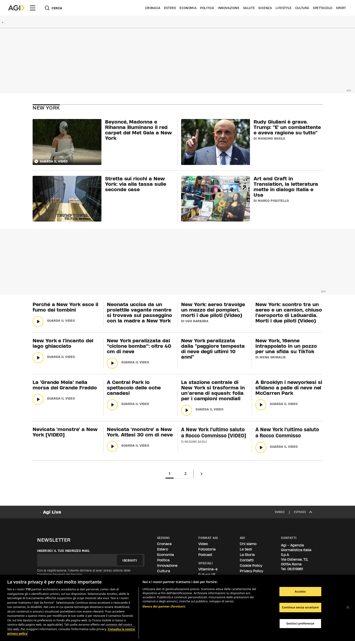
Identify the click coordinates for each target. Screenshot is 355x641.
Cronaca (153, 8)
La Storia (247, 555)
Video (203, 544)
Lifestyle (283, 8)
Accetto (300, 591)
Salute (249, 8)
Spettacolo (322, 8)
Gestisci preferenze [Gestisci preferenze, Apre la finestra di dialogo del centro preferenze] (300, 623)
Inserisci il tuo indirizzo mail (63, 550)
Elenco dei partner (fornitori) (163, 606)
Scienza (265, 8)
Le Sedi (246, 549)
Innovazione (229, 8)
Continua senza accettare (300, 607)
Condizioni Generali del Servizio (59, 574)
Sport (341, 8)
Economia (188, 8)
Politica (207, 8)
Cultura (302, 8)
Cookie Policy (251, 565)
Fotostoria (207, 549)
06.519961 (295, 569)
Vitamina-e (208, 569)
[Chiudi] (348, 607)
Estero (170, 8)
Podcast (205, 555)
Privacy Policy (251, 571)
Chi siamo (248, 544)
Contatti (247, 560)
